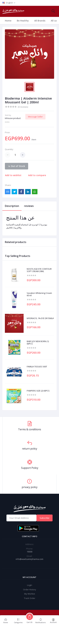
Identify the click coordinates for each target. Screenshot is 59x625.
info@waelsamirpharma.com (29, 559)
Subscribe (44, 517)
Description (12, 206)
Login (29, 585)
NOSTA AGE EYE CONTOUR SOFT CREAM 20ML (39, 270)
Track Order (29, 598)
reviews (29, 206)
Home (8, 20)
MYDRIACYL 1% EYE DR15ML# (40, 318)
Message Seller (35, 116)
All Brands (39, 20)
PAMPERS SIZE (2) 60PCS (38, 391)
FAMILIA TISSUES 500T (37, 366)
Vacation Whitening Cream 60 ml (39, 294)
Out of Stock (16, 166)
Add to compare (37, 175)
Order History (29, 589)
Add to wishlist (13, 175)
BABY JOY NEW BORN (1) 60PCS (38, 342)
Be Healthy (23, 20)
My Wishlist (29, 593)
